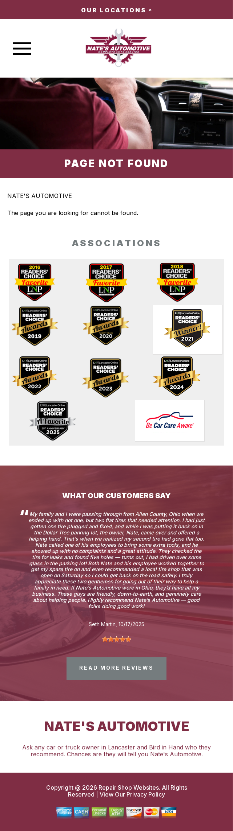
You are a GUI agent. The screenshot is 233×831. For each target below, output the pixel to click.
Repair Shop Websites (128, 787)
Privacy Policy (145, 794)
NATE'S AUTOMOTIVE (39, 195)
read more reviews (116, 668)
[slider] (116, 639)
